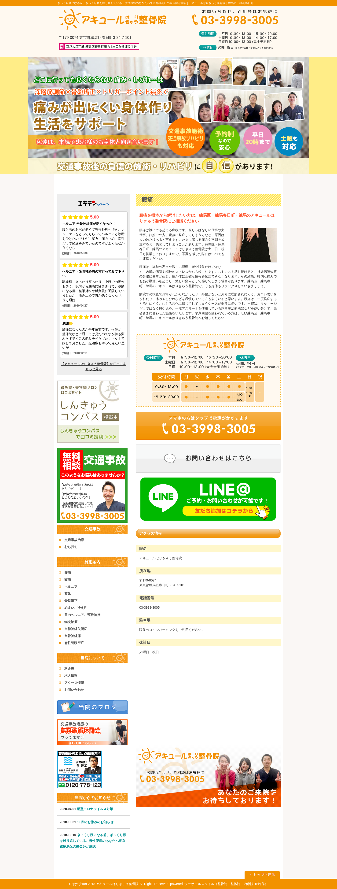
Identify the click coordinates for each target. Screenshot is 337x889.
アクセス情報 (74, 683)
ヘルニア (70, 587)
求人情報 (70, 676)
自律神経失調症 (75, 629)
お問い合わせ (74, 690)
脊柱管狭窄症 (74, 643)
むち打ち (70, 547)
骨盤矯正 (70, 601)
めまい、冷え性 (75, 608)
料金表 (69, 668)
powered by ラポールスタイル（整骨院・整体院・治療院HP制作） (219, 884)
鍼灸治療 (70, 622)
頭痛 (67, 580)
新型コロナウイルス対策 (95, 809)
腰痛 (67, 572)
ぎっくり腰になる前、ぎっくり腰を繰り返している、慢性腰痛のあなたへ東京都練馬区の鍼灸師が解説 (93, 840)
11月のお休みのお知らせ (95, 822)
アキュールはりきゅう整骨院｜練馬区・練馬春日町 (221, 3)
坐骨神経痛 (72, 636)
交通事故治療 (74, 540)
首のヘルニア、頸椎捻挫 (82, 615)
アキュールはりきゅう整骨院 (117, 884)
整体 (67, 594)
